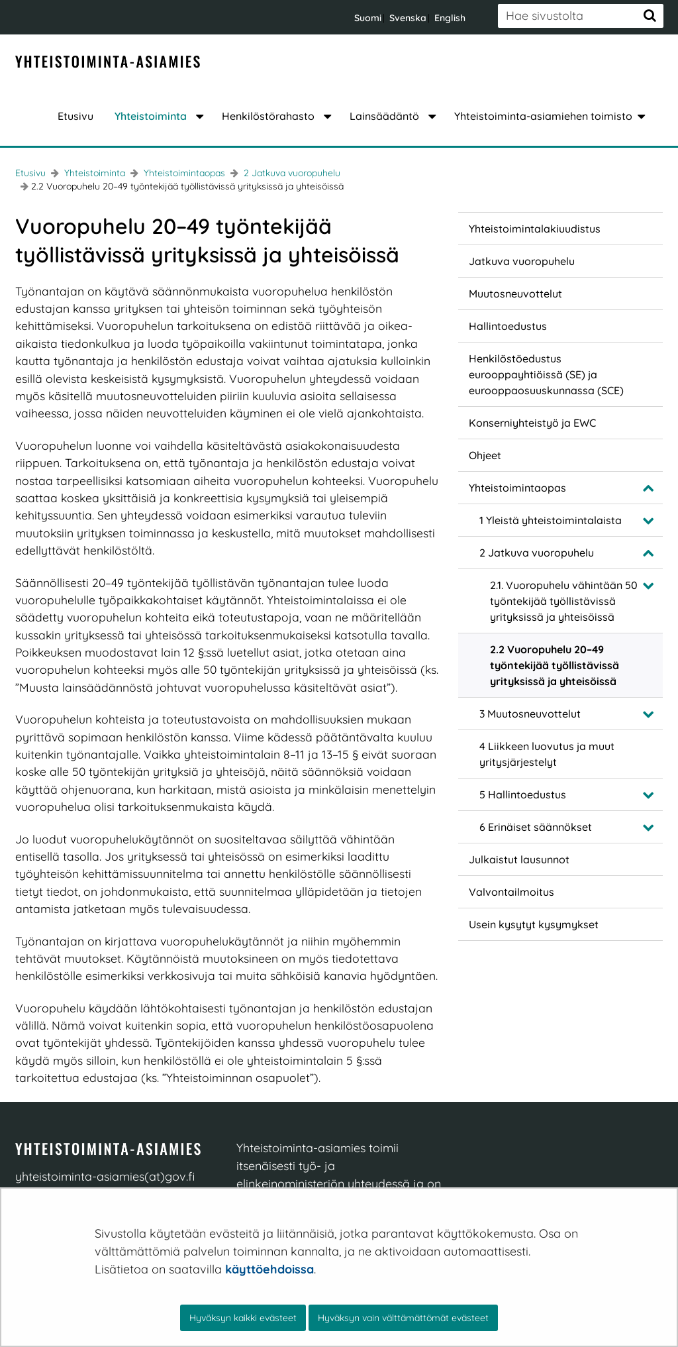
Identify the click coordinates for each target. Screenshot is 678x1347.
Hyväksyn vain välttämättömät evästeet (403, 1318)
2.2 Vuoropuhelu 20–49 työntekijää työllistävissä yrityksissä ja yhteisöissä (554, 665)
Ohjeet (485, 455)
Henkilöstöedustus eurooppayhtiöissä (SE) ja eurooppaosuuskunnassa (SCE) (546, 374)
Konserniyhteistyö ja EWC (532, 422)
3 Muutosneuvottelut (530, 713)
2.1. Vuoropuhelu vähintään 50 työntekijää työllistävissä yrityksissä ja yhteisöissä (564, 600)
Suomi (367, 18)
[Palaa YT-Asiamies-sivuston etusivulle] (108, 62)
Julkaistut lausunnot (519, 859)
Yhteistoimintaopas (183, 173)
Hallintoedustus (508, 326)
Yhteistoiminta (93, 173)
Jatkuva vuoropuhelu (522, 261)
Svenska (407, 18)
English (449, 18)
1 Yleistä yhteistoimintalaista (550, 520)
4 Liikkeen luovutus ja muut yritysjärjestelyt (546, 754)
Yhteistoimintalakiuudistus (535, 228)
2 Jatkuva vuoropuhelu (290, 173)
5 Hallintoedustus (522, 794)
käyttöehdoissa (269, 1269)
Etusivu (30, 173)
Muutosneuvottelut (515, 293)
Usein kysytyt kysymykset (534, 924)
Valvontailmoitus (511, 891)
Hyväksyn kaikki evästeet (243, 1318)
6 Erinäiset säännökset (535, 827)
